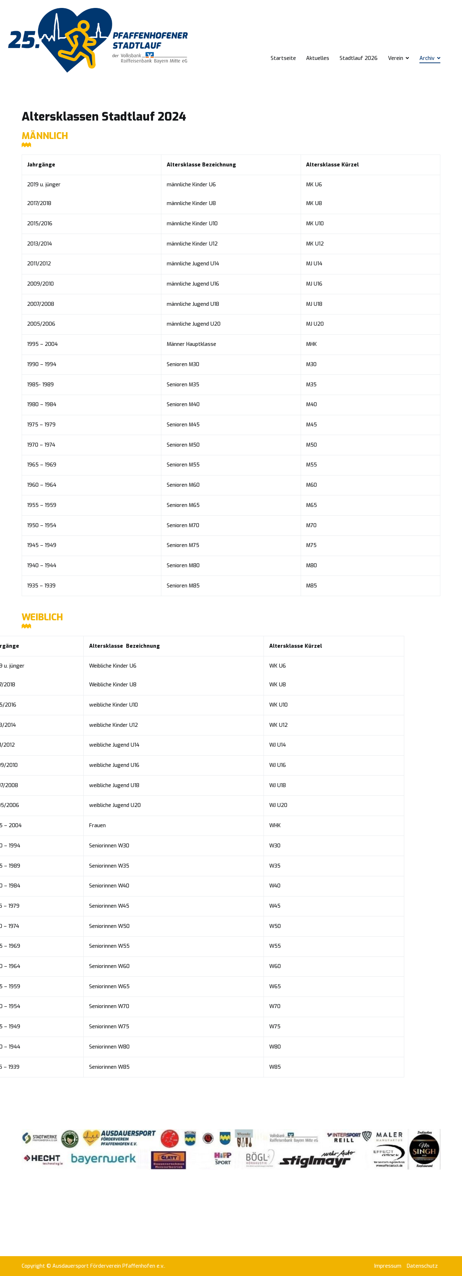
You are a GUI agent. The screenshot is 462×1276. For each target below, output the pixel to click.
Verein (395, 58)
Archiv (427, 58)
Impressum (387, 1266)
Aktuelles (317, 58)
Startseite (283, 58)
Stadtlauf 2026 (359, 58)
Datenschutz (422, 1266)
